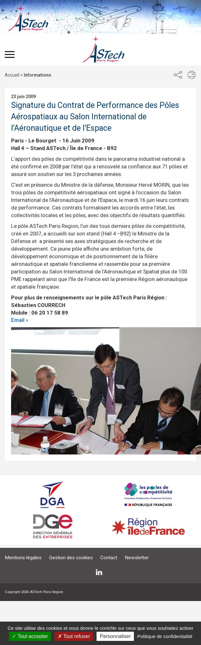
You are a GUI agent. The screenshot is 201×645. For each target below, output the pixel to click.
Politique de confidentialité (164, 636)
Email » (19, 320)
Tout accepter (30, 636)
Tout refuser (74, 636)
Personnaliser (115, 636)
